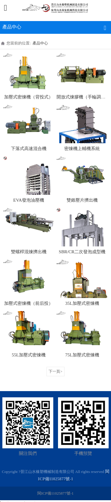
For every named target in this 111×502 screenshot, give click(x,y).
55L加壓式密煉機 (29, 355)
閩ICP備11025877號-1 (55, 493)
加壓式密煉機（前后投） (28, 303)
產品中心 (40, 43)
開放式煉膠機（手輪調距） (83, 97)
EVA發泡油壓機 (28, 200)
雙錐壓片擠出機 (82, 200)
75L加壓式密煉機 (82, 355)
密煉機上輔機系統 (82, 148)
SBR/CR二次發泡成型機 (82, 251)
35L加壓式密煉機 (82, 303)
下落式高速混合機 (28, 148)
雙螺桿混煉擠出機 (28, 251)
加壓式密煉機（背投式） (28, 97)
